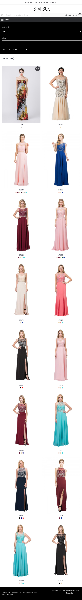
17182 (60, 385)
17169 (60, 255)
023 (21, 125)
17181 (21, 385)
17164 (21, 255)
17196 (60, 581)
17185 (60, 450)
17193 (21, 581)
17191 (60, 515)
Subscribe (69, 593)
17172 (21, 320)
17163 (60, 190)
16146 (21, 190)
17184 (21, 450)
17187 (21, 515)
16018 (60, 125)
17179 (60, 320)
